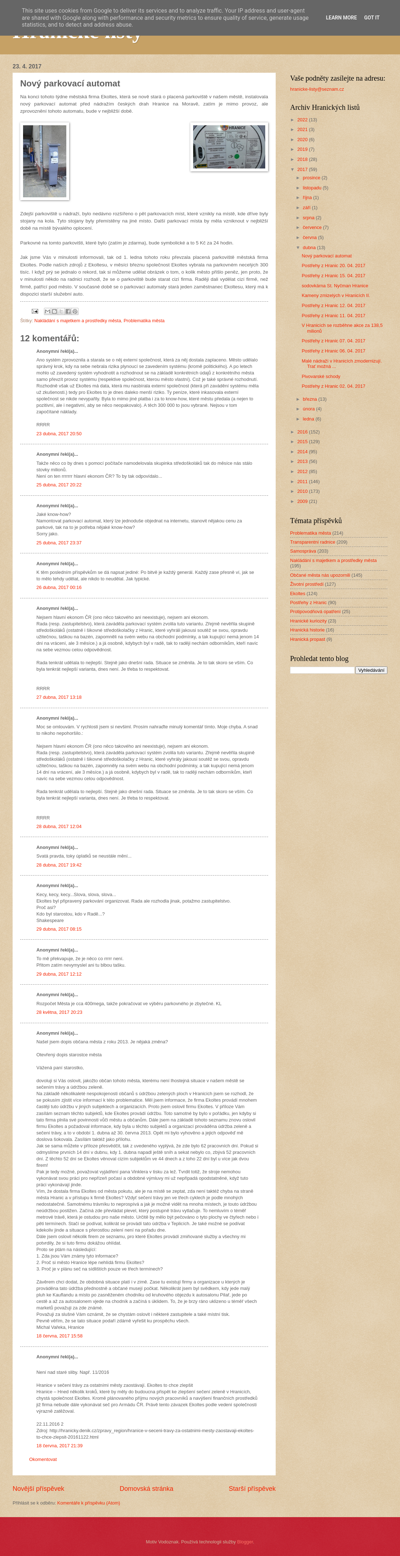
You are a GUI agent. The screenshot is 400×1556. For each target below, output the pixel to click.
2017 (303, 169)
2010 (303, 491)
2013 (303, 461)
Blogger (245, 1541)
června (310, 237)
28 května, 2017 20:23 (59, 1012)
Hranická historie (307, 630)
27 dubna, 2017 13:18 (58, 697)
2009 (303, 501)
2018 (303, 159)
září (307, 207)
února (309, 409)
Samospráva (303, 551)
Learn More (341, 18)
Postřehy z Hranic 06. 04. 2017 (333, 351)
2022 (303, 119)
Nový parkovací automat (327, 255)
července (313, 227)
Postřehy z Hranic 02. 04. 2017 (333, 386)
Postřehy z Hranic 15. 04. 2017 (333, 275)
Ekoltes (297, 593)
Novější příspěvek (38, 1488)
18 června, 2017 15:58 (59, 1336)
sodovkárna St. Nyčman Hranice (335, 285)
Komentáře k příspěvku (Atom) (88, 1503)
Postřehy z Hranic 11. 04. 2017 (333, 315)
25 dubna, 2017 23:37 (58, 542)
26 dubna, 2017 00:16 (58, 587)
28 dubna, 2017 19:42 (58, 865)
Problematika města (144, 320)
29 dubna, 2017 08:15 (58, 929)
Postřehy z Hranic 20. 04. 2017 (333, 265)
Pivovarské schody (321, 376)
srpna (309, 217)
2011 (303, 481)
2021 (303, 129)
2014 (303, 451)
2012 (303, 471)
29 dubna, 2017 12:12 (58, 974)
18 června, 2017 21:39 (59, 1445)
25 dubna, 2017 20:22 (58, 484)
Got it (371, 18)
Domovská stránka (146, 1488)
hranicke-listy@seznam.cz (317, 89)
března (310, 399)
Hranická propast (307, 639)
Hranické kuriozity (308, 621)
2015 (303, 441)
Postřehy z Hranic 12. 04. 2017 (333, 305)
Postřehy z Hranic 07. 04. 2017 (333, 340)
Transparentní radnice (312, 542)
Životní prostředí (307, 584)
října (308, 197)
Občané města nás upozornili (320, 575)
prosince (312, 177)
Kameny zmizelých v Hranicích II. (336, 295)
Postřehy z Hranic (308, 602)
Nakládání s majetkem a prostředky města (77, 320)
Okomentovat (43, 1459)
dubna (310, 247)
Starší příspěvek (252, 1488)
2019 (303, 149)
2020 (303, 139)
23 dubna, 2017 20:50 (58, 433)
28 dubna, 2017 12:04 (58, 826)
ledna (309, 419)
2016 (303, 432)
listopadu (313, 187)
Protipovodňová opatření (315, 611)
